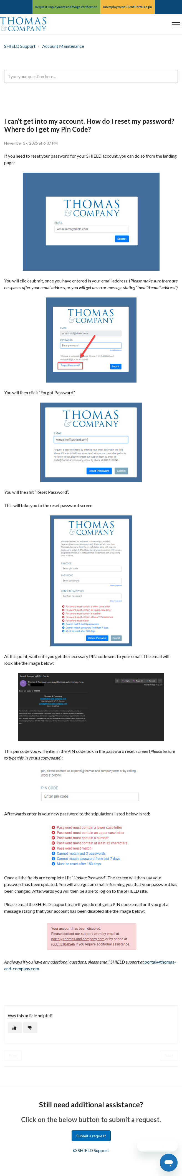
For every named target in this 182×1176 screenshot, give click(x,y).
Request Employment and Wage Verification (66, 7)
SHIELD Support (20, 46)
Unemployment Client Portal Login (127, 7)
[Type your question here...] (91, 76)
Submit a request (91, 1135)
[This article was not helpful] (30, 1027)
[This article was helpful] (15, 1027)
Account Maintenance (63, 46)
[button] (176, 24)
